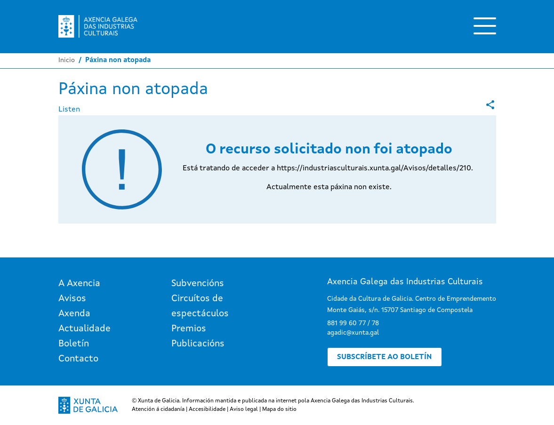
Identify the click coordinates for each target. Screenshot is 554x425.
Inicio (66, 60)
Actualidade (84, 329)
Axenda (74, 314)
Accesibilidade (207, 409)
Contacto (78, 359)
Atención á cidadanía (158, 409)
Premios (188, 329)
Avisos (72, 299)
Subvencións (197, 284)
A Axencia (79, 284)
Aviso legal (244, 409)
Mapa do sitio (279, 409)
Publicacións (198, 344)
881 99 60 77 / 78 (353, 323)
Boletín (73, 344)
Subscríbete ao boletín (384, 357)
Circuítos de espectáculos (200, 306)
